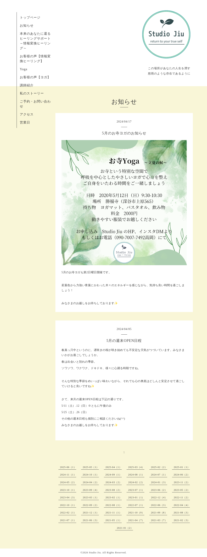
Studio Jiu (95, 552)
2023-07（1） (136, 490)
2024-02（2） (136, 482)
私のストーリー (32, 93)
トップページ (30, 17)
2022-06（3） (159, 505)
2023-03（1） (91, 497)
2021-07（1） (68, 520)
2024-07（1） (159, 474)
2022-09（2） (91, 505)
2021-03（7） (159, 520)
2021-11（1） (114, 512)
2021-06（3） (91, 520)
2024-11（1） (68, 474)
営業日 (25, 122)
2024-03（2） (114, 482)
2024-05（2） (68, 482)
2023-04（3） (68, 497)
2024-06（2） (182, 474)
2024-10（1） (91, 474)
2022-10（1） (68, 505)
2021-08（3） (182, 512)
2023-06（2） (159, 490)
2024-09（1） (114, 474)
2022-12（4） (159, 497)
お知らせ (27, 25)
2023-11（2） (182, 482)
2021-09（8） (159, 512)
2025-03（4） (136, 467)
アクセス (27, 114)
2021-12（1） (91, 512)
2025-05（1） (91, 467)
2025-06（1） (68, 467)
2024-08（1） (136, 474)
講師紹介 (27, 85)
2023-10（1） (68, 490)
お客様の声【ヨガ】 (35, 77)
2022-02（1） (68, 512)
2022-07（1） (136, 505)
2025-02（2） (159, 467)
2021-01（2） (125, 528)
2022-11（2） (182, 497)
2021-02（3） (182, 520)
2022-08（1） (114, 505)
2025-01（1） (182, 467)
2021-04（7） (136, 520)
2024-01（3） (159, 482)
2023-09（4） (91, 490)
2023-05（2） (182, 490)
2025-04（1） (114, 467)
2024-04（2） (91, 482)
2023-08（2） (114, 490)
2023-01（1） (136, 497)
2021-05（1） (114, 520)
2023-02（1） (114, 497)
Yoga (23, 69)
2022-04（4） (182, 505)
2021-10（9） (136, 512)
